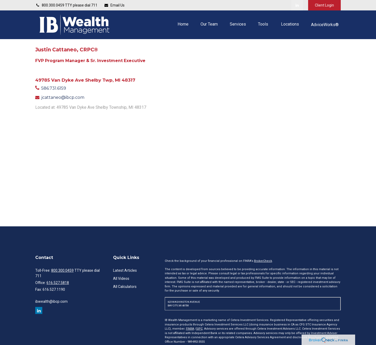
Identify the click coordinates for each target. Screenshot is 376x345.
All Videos (121, 278)
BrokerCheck (263, 261)
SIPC (199, 328)
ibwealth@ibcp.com (51, 301)
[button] (183, 24)
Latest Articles (125, 270)
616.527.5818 (57, 283)
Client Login (324, 5)
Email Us (114, 5)
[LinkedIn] (297, 5)
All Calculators (125, 287)
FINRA (190, 328)
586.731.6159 (53, 88)
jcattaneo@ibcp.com (62, 97)
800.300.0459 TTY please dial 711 (66, 5)
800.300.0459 (62, 270)
